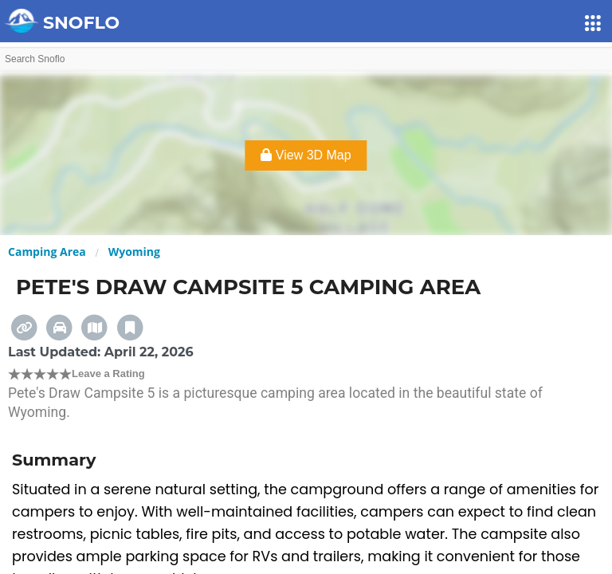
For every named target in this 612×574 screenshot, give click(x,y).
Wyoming (134, 251)
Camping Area (47, 251)
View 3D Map (306, 155)
